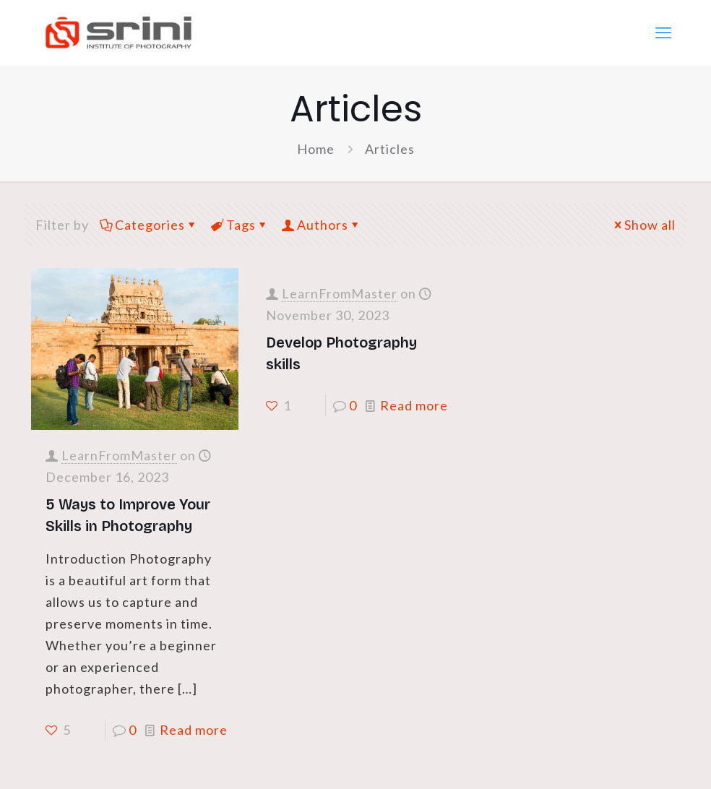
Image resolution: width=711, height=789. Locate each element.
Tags (240, 225)
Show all (643, 225)
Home (316, 149)
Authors (321, 225)
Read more (194, 730)
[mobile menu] (663, 32)
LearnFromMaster (119, 455)
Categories (149, 225)
